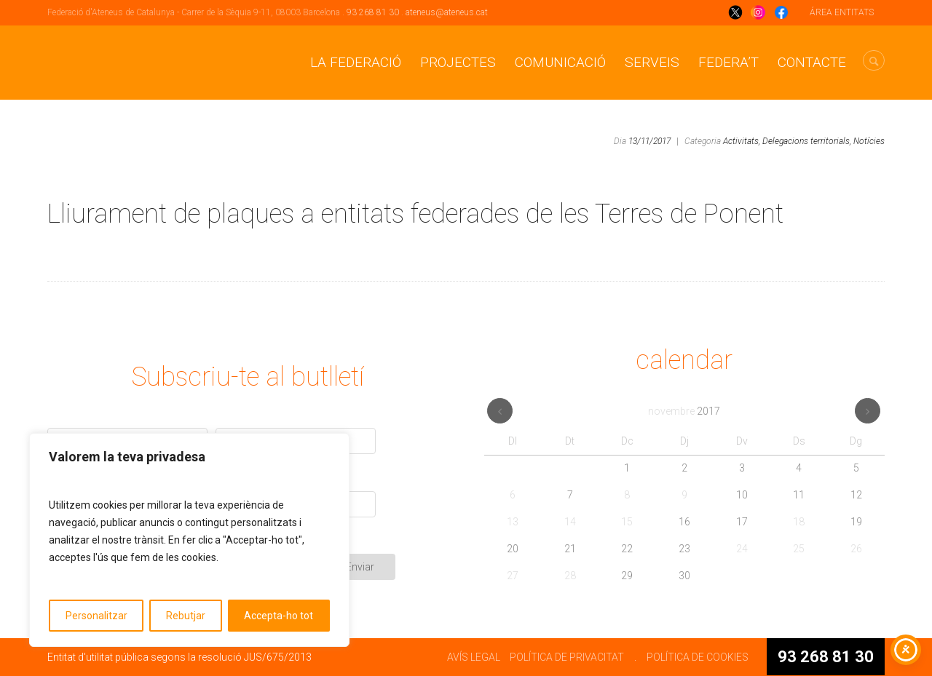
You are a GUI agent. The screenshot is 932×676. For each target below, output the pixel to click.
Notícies (869, 141)
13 (512, 522)
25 (799, 548)
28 (570, 575)
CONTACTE (812, 62)
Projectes (458, 62)
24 (742, 548)
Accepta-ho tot (278, 615)
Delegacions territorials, (806, 141)
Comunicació (560, 62)
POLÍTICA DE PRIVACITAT (567, 657)
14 (570, 522)
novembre (684, 411)
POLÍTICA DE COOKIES (698, 657)
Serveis (652, 62)
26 (856, 548)
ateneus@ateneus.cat (447, 12)
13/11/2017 (649, 141)
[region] (189, 540)
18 (799, 522)
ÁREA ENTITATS (842, 12)
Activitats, (741, 141)
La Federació (355, 62)
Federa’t (728, 62)
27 (512, 575)
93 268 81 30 (373, 12)
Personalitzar (96, 615)
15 (627, 522)
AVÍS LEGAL (473, 657)
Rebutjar (185, 615)
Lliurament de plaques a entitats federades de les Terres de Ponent (415, 214)
